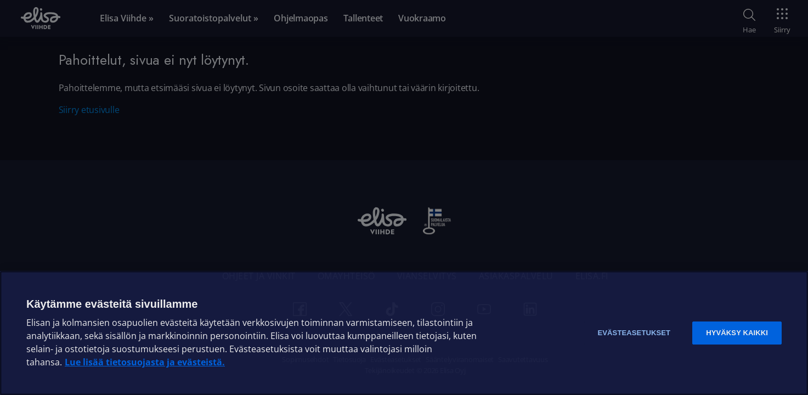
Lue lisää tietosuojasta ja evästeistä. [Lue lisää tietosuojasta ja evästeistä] (145, 362)
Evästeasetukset (633, 333)
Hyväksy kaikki (737, 333)
